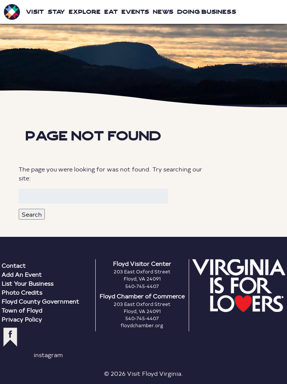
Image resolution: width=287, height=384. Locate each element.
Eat (111, 11)
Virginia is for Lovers (239, 285)
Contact (13, 265)
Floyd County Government (40, 301)
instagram (48, 354)
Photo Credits (21, 292)
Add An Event (21, 274)
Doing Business (206, 11)
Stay (56, 11)
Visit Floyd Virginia (12, 12)
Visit (35, 11)
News (163, 11)
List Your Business (27, 283)
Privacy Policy (21, 319)
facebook (10, 337)
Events (135, 11)
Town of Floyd (21, 310)
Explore (85, 11)
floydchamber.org (142, 325)
